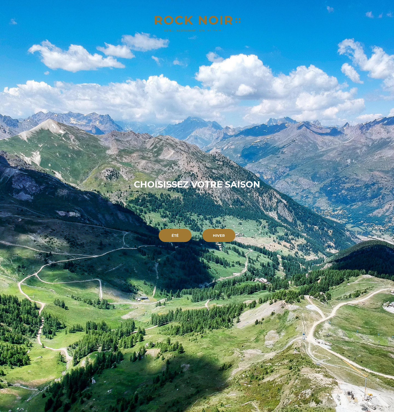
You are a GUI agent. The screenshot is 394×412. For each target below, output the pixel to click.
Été (175, 235)
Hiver (219, 235)
